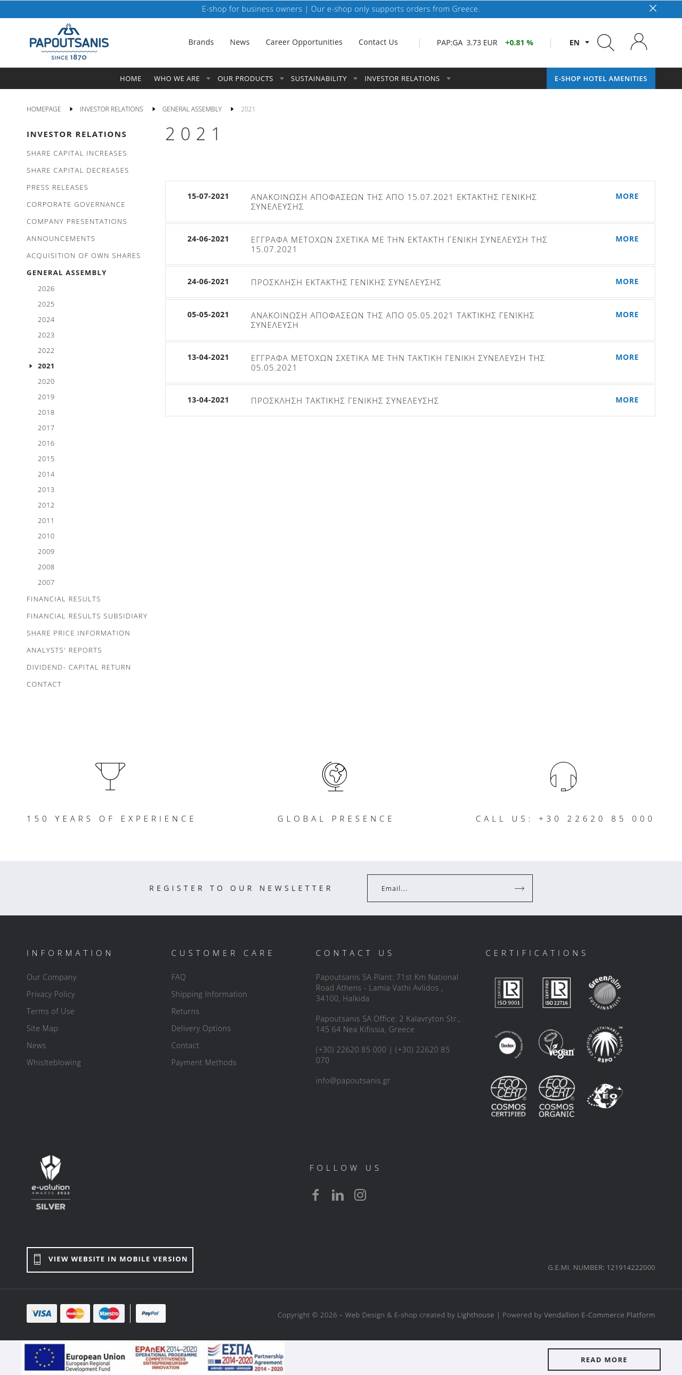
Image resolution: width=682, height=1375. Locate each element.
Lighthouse (475, 1315)
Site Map (42, 1028)
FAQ (178, 977)
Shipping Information (209, 994)
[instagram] (360, 1195)
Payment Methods (204, 1062)
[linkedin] (338, 1195)
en (575, 42)
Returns (185, 1011)
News (36, 1045)
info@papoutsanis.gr (353, 1080)
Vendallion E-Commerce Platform (599, 1315)
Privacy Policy (51, 994)
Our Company (52, 977)
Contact (185, 1045)
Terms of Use (51, 1011)
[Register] (520, 888)
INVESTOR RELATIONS (77, 133)
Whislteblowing (54, 1062)
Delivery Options (201, 1028)
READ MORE (604, 1359)
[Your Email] (442, 888)
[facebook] (315, 1195)
